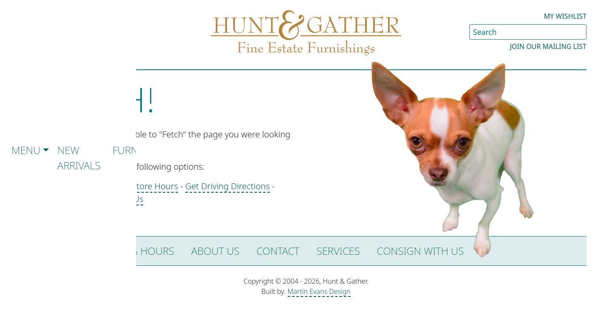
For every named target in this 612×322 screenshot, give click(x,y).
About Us (215, 251)
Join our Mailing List (548, 46)
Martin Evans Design (319, 291)
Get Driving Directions (227, 186)
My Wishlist (565, 16)
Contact (277, 251)
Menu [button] (25, 150)
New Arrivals (79, 157)
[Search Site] (527, 32)
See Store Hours (147, 186)
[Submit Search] (579, 32)
